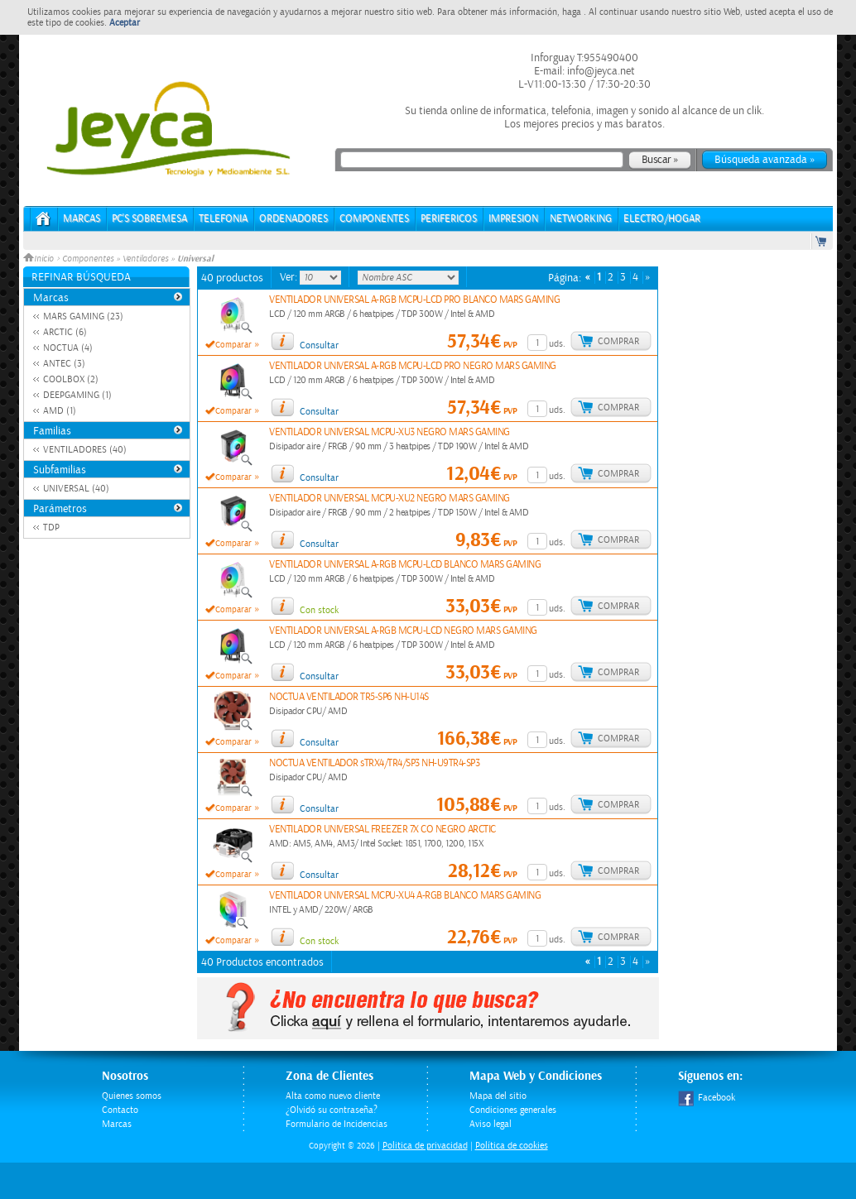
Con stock (319, 610)
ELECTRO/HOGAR (661, 219)
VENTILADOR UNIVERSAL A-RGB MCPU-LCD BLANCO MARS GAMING (405, 565)
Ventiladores (145, 259)
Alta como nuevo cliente (333, 1096)
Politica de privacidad (425, 1145)
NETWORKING (581, 219)
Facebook (706, 1097)
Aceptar (124, 22)
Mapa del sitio (498, 1096)
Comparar (233, 345)
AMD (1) (59, 410)
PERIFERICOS (449, 219)
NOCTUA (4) (68, 348)
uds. (557, 343)
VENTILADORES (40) (85, 449)
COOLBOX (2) (71, 379)
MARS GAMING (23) (83, 316)
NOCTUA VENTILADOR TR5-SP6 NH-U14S (349, 697)
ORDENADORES (293, 219)
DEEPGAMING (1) (77, 395)
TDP (51, 527)
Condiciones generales (512, 1110)
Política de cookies (511, 1145)
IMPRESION (513, 219)
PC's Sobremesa (149, 219)
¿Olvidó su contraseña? (332, 1110)
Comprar (618, 341)
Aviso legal (490, 1124)
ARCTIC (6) (65, 332)
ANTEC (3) (64, 363)
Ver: (290, 277)
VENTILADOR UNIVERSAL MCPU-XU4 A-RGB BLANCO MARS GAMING (405, 896)
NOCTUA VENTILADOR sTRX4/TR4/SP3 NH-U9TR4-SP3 (374, 763)
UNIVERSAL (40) (76, 488)
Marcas (81, 219)
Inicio (39, 259)
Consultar (319, 345)
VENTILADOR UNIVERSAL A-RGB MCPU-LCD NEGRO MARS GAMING (403, 631)
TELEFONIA (223, 219)
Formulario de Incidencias (336, 1124)
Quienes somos (131, 1096)
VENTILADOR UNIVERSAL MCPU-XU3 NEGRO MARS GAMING (389, 432)
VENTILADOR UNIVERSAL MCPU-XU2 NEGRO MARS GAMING (389, 498)
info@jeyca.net (600, 71)
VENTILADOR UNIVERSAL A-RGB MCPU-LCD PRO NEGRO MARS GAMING (412, 366)
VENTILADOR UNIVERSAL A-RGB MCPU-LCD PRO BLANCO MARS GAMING (414, 300)
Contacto (120, 1110)
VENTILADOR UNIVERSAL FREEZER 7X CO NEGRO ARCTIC (382, 829)
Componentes (87, 259)
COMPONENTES (374, 219)
